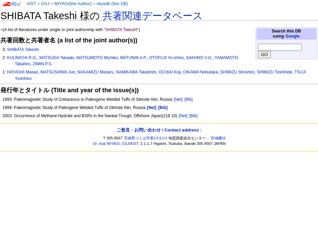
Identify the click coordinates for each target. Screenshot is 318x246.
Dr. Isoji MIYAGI (106, 143)
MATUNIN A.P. (133, 57)
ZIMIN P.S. (42, 64)
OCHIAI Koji (169, 72)
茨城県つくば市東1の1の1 (146, 138)
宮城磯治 (218, 138)
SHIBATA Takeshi (23, 49)
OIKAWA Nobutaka (200, 72)
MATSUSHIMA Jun (57, 72)
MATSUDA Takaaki (56, 57)
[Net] (178, 99)
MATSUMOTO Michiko (97, 57)
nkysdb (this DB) (112, 3)
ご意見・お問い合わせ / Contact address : (159, 130)
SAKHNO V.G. (199, 57)
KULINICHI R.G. (22, 57)
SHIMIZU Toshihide (274, 72)
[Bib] (188, 99)
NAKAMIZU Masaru (95, 72)
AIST (31, 3)
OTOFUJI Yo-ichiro (166, 57)
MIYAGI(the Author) (72, 3)
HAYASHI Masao (22, 72)
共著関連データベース (153, 15)
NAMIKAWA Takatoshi (136, 72)
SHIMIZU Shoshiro (237, 72)
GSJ (45, 3)
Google (292, 36)
